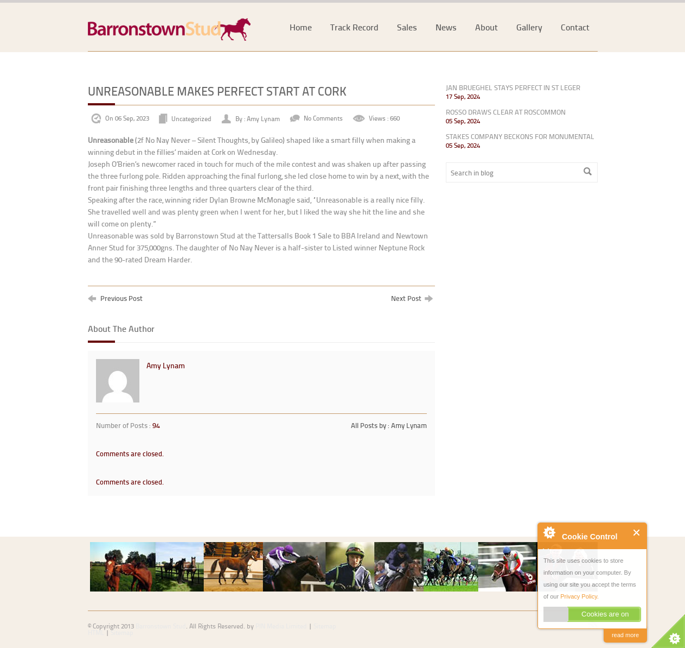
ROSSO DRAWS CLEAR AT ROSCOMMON (506, 112)
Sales (407, 27)
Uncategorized (191, 118)
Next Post (412, 298)
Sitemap (122, 632)
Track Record (354, 27)
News (446, 27)
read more (625, 635)
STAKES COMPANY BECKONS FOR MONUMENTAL (520, 136)
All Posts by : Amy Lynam (389, 425)
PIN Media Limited (281, 626)
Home (301, 27)
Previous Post (115, 298)
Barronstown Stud (161, 626)
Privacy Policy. (579, 596)
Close (637, 532)
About (486, 27)
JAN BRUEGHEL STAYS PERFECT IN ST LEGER (513, 87)
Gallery (529, 27)
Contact (575, 27)
